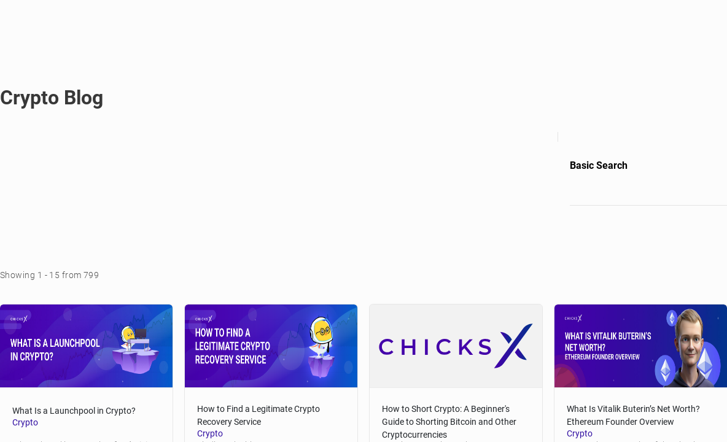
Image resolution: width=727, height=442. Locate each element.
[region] (363, 221)
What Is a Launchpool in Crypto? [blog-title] (83, 401)
